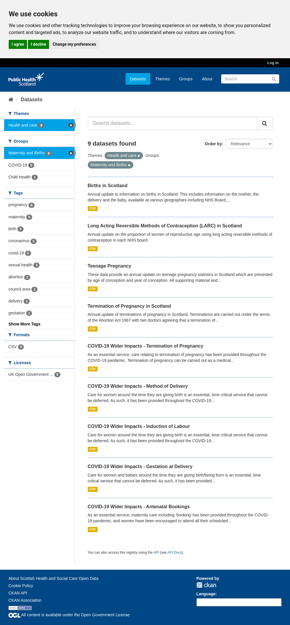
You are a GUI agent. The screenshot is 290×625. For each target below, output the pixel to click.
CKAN (206, 585)
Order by (213, 143)
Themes (162, 79)
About (207, 79)
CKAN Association (25, 600)
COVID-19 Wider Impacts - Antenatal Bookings (139, 506)
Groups (185, 79)
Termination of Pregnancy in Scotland (129, 306)
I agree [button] (18, 44)
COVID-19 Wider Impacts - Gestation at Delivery (140, 466)
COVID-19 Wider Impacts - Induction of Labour (139, 426)
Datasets (138, 79)
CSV (92, 208)
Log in (273, 63)
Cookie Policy (20, 585)
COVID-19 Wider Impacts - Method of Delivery (138, 386)
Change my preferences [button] (74, 44)
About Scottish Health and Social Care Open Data (53, 578)
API (156, 552)
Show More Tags (24, 324)
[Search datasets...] (173, 123)
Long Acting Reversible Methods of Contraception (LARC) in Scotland (165, 225)
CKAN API (17, 593)
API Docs (174, 552)
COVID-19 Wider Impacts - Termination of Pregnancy (145, 346)
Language (206, 594)
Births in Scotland (108, 185)
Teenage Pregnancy (109, 265)
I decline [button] (38, 44)
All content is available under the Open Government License (69, 614)
